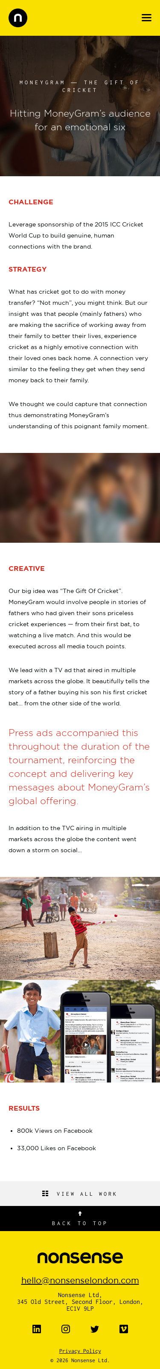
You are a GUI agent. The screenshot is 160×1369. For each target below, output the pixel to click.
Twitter (94, 1329)
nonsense (18, 18)
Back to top (80, 1223)
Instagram (65, 1329)
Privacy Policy (80, 1351)
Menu (146, 17)
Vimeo (123, 1329)
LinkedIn (36, 1329)
